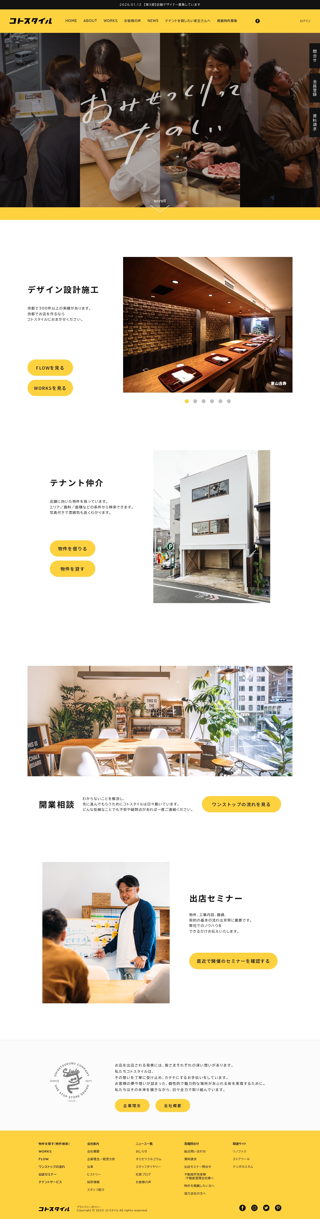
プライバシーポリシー (89, 1207)
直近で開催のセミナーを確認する (233, 961)
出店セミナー (48, 1174)
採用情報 (93, 1181)
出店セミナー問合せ (198, 1166)
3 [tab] (204, 401)
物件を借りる (72, 548)
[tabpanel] (208, 325)
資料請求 (190, 1158)
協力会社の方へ (195, 1193)
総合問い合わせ (195, 1151)
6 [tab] (229, 401)
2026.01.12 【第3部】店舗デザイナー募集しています (159, 4)
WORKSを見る (50, 388)
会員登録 (315, 88)
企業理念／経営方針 (101, 1158)
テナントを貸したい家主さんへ (188, 20)
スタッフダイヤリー (148, 1166)
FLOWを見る (50, 367)
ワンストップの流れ (52, 1166)
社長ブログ (143, 1174)
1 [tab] (187, 401)
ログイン (305, 21)
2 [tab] (195, 401)
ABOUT (90, 20)
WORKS (111, 20)
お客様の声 (132, 20)
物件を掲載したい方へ (199, 1185)
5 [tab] (220, 401)
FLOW (44, 1158)
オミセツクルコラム (148, 1158)
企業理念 (132, 1105)
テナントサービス (50, 1181)
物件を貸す (72, 569)
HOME (71, 20)
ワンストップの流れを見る (241, 804)
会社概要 (173, 1105)
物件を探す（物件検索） (54, 1143)
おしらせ (141, 1151)
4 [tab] (212, 401)
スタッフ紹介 (96, 1189)
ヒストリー (94, 1174)
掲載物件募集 (227, 20)
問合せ (315, 55)
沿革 (90, 1166)
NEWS (153, 20)
